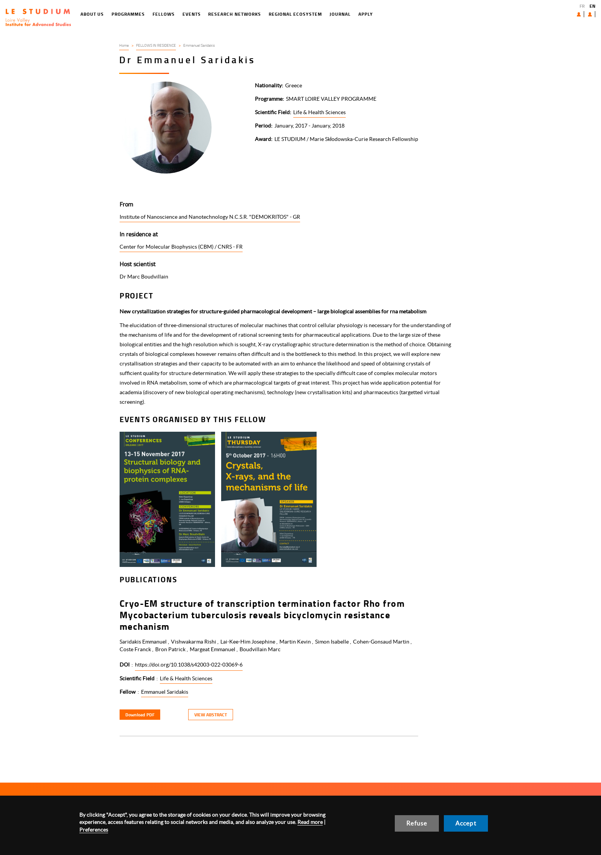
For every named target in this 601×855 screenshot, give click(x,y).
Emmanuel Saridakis (164, 692)
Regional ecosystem (264, 14)
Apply (334, 14)
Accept (465, 823)
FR (582, 6)
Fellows (132, 14)
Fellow (128, 692)
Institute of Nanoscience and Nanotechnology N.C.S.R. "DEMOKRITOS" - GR (210, 217)
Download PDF (139, 714)
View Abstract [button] (210, 714)
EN (592, 6)
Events (160, 14)
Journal (308, 14)
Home (124, 45)
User (584, 14)
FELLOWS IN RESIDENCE (156, 45)
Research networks (203, 14)
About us (561, 14)
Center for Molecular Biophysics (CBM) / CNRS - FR (181, 247)
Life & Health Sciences (319, 112)
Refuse (416, 823)
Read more (310, 822)
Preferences (93, 830)
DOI (125, 665)
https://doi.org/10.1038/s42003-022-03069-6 (189, 665)
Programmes (97, 14)
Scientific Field (137, 678)
